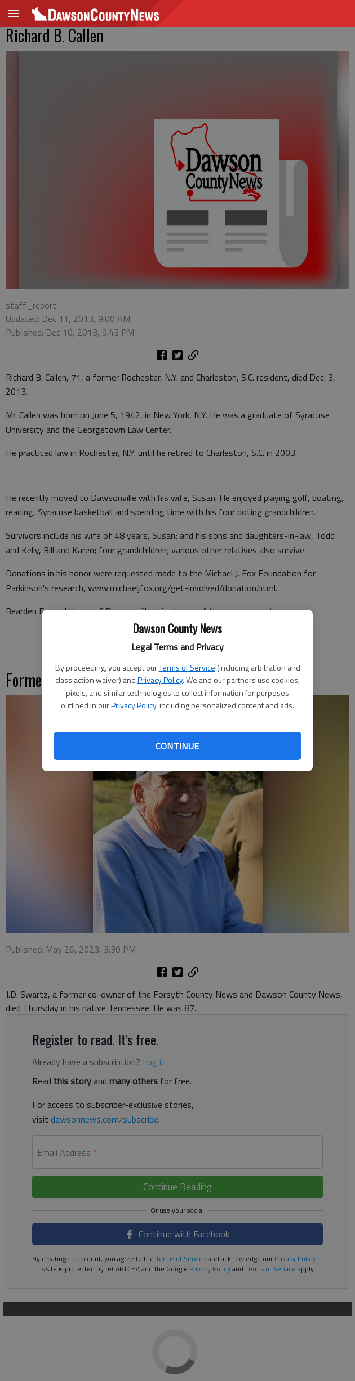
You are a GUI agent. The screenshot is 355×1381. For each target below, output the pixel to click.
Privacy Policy (160, 680)
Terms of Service (187, 667)
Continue (177, 746)
